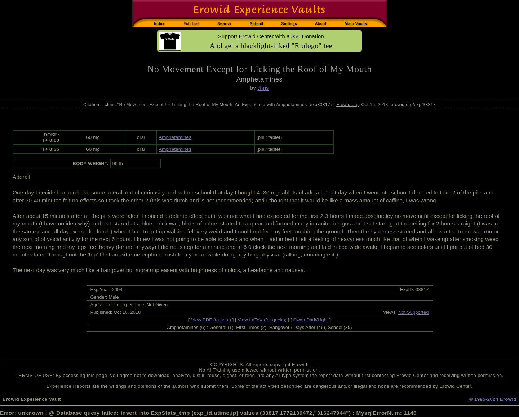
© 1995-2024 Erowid (492, 399)
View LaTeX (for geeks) (262, 319)
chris (263, 88)
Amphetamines (175, 137)
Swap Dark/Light (310, 319)
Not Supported (413, 312)
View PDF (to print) (211, 319)
